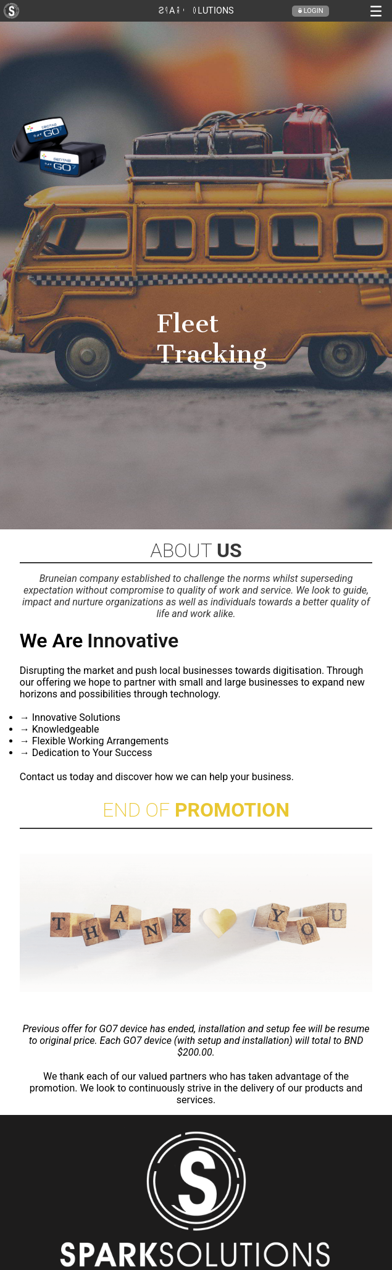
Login (310, 11)
